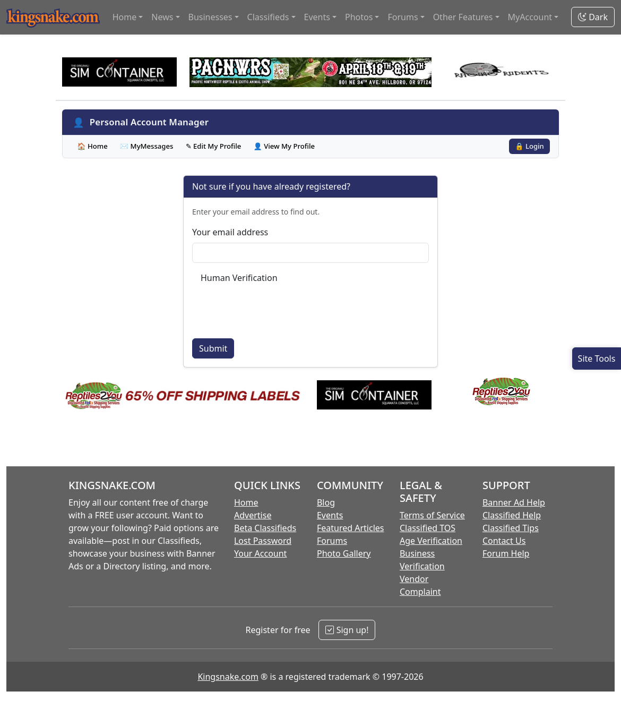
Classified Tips (510, 528)
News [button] (162, 17)
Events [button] (317, 17)
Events (330, 515)
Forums (332, 541)
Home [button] (125, 17)
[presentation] (281, 309)
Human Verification (239, 278)
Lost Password (262, 541)
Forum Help (505, 553)
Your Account (260, 553)
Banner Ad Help (513, 502)
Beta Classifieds (265, 528)
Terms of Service (432, 515)
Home (246, 502)
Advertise (252, 515)
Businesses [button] (210, 17)
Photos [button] (359, 17)
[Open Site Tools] (596, 358)
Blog (326, 502)
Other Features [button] (463, 17)
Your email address (230, 232)
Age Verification (431, 541)
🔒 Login (529, 146)
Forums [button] (402, 17)
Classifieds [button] (268, 17)
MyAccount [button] (530, 17)
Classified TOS (427, 528)
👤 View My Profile (284, 146)
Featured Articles (350, 528)
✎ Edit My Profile (214, 146)
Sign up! (346, 630)
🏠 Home (92, 146)
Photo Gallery (344, 553)
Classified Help (511, 515)
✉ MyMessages (147, 146)
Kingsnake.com (227, 676)
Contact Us (503, 541)
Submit (213, 348)
